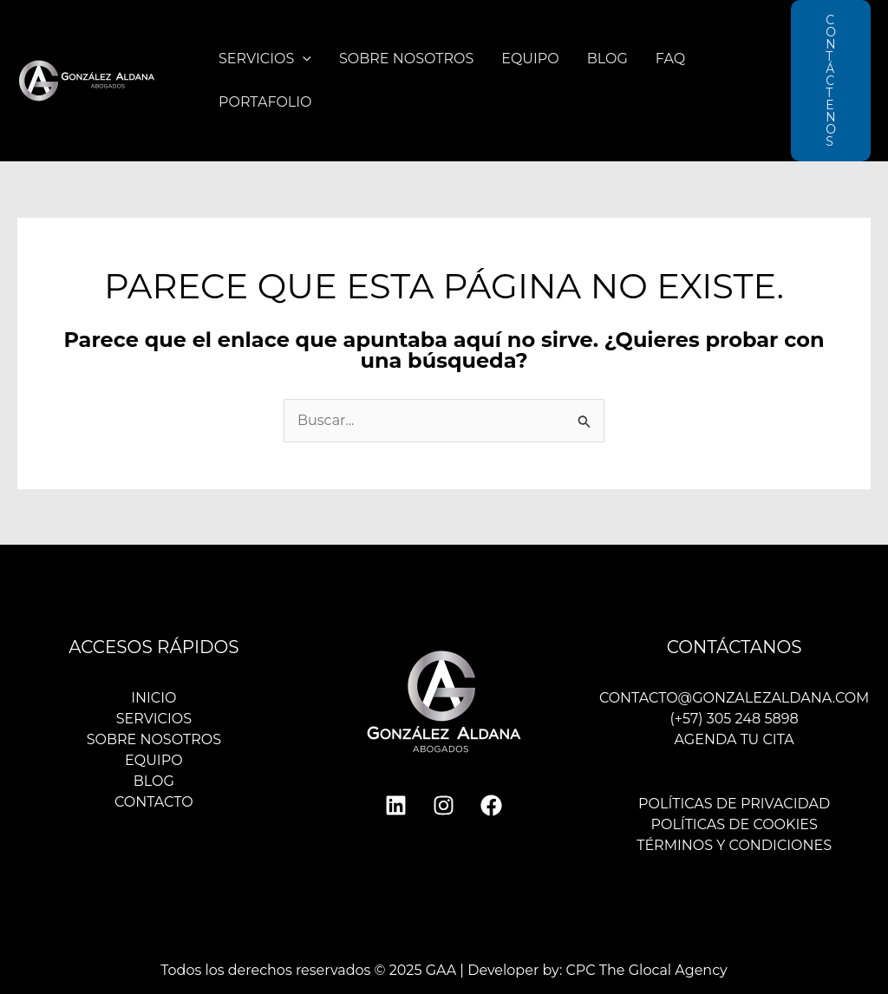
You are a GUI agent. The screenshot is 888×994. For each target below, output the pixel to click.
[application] (302, 59)
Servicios (265, 59)
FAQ (670, 58)
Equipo (530, 58)
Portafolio (265, 102)
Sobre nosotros (406, 58)
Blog (607, 58)
